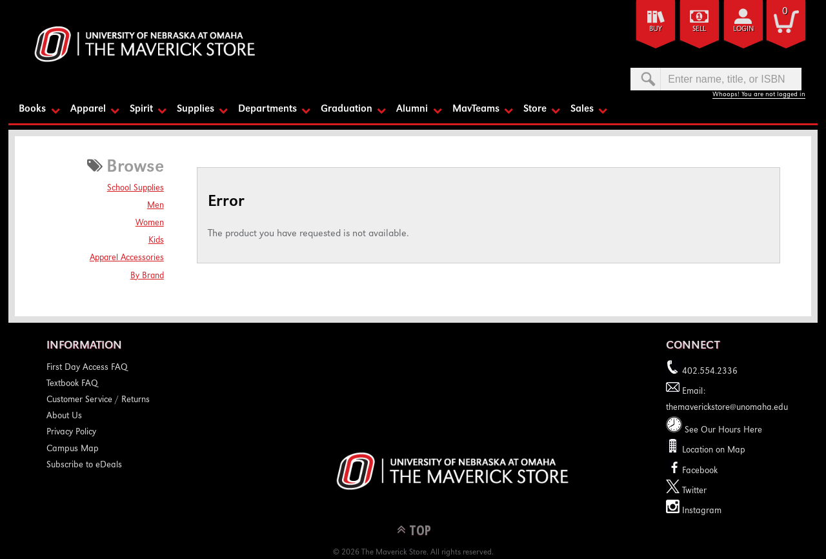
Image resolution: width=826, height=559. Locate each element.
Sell (699, 29)
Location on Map (712, 450)
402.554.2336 (702, 371)
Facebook (692, 471)
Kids (156, 240)
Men (155, 205)
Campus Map (72, 449)
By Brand (147, 276)
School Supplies (135, 188)
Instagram (693, 511)
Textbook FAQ (72, 384)
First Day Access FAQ (87, 367)
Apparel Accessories (127, 258)
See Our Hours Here (714, 430)
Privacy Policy (71, 432)
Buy (655, 29)
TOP (420, 529)
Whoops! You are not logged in (758, 94)
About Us (64, 416)
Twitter (686, 491)
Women (150, 223)
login (743, 29)
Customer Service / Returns (98, 400)
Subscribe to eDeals (84, 465)
